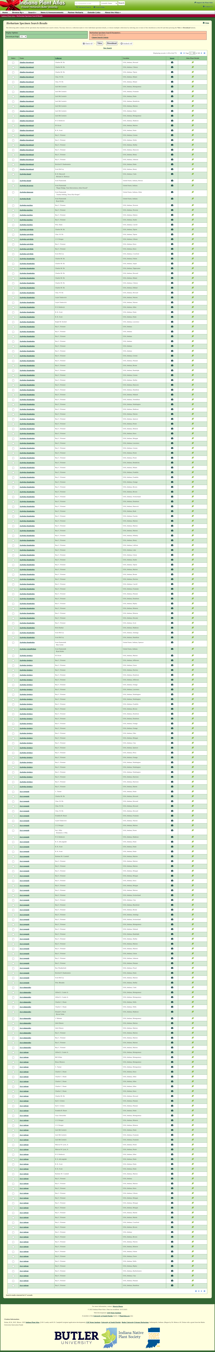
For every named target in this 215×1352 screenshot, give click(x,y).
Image (172, 58)
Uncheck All (126, 44)
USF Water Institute (114, 1313)
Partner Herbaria (75, 12)
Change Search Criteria (100, 37)
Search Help (99, 7)
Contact (208, 6)
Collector (58, 58)
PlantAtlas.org (125, 1316)
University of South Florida (103, 1316)
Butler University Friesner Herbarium (135, 1322)
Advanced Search (83, 7)
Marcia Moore (118, 1306)
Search (32, 12)
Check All (87, 44)
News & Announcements (52, 12)
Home (5, 12)
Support (203, 2)
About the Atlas (113, 12)
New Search (107, 48)
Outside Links (94, 12)
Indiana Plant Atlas (8, 16)
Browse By (18, 12)
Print (206, 23)
